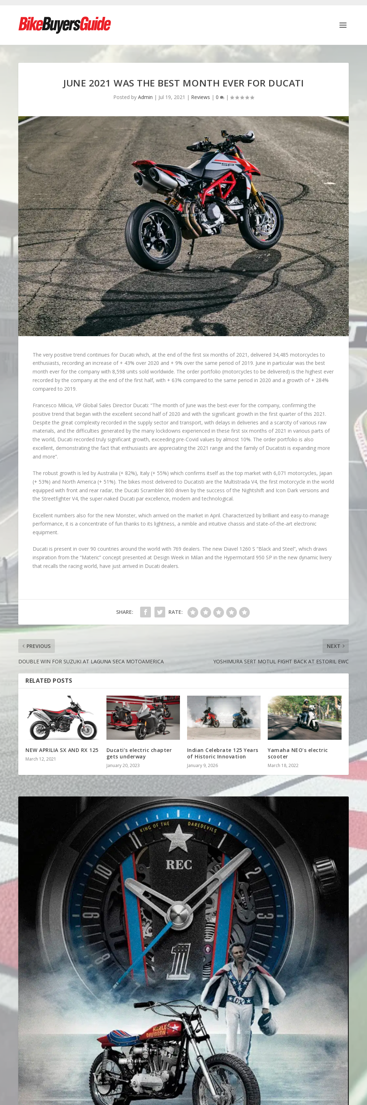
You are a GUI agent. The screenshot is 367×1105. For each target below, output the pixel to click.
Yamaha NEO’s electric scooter (298, 749)
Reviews (200, 93)
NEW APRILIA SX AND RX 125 (62, 746)
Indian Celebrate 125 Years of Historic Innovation (222, 749)
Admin (145, 93)
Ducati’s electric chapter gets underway (139, 749)
